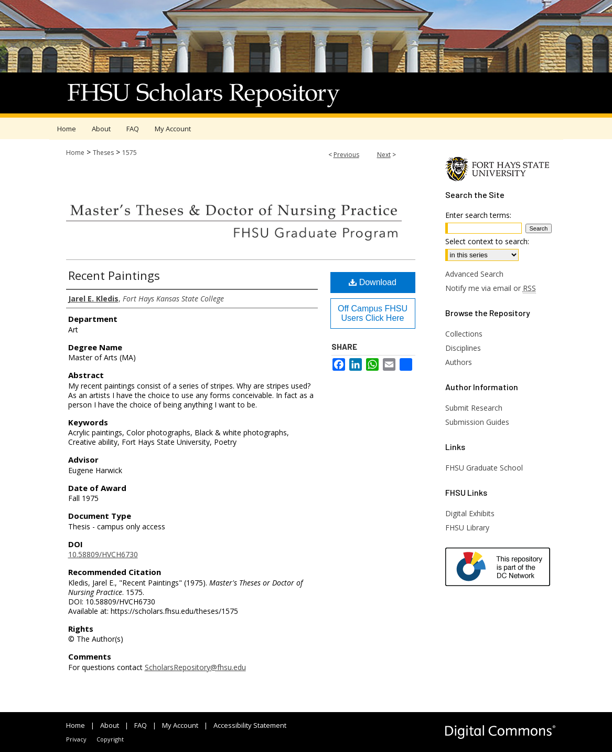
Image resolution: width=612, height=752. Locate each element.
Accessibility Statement (249, 725)
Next (384, 154)
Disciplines (463, 348)
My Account (180, 725)
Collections (463, 334)
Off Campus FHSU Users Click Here (372, 313)
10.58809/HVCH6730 (103, 554)
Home (75, 152)
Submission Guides (477, 422)
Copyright (110, 739)
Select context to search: (487, 241)
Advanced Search (474, 274)
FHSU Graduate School (484, 468)
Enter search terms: (478, 215)
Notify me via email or (490, 288)
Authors (458, 362)
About (109, 725)
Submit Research (473, 408)
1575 (129, 152)
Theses (103, 152)
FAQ (140, 725)
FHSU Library (467, 527)
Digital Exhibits (470, 513)
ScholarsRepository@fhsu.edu (195, 667)
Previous (346, 154)
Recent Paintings (114, 275)
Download (372, 282)
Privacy (76, 739)
